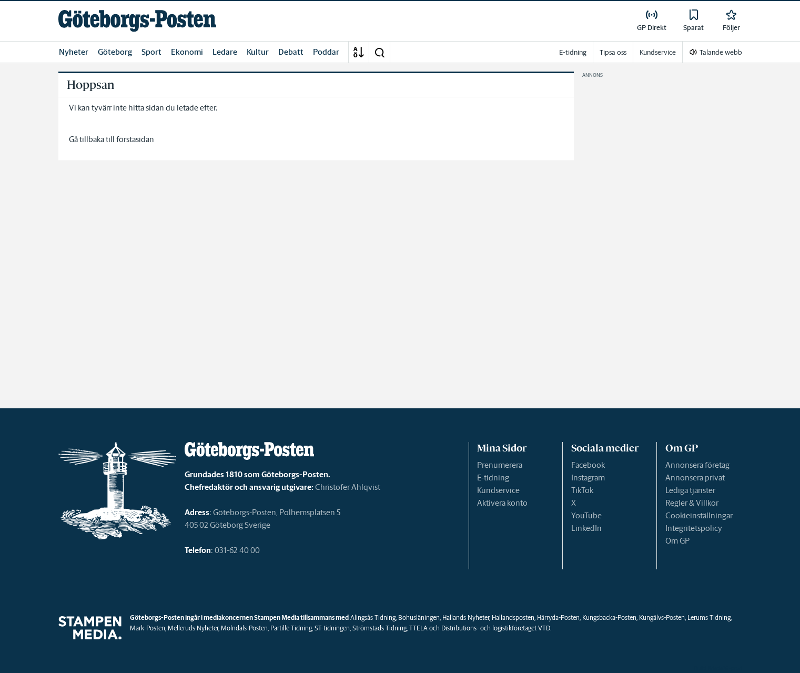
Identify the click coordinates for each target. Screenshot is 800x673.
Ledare (224, 52)
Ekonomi (187, 52)
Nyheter (73, 52)
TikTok (582, 490)
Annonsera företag (697, 465)
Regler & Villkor (691, 503)
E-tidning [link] (572, 52)
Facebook (588, 465)
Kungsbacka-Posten (609, 617)
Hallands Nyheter (465, 617)
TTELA (418, 628)
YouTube (586, 515)
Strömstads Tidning (379, 628)
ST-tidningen (332, 628)
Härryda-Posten (558, 617)
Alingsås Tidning (373, 617)
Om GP (677, 541)
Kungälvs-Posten (662, 617)
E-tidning (493, 478)
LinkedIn (586, 528)
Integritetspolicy (693, 528)
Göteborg (115, 52)
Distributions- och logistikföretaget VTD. (496, 628)
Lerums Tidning (709, 617)
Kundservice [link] (658, 52)
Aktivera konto (502, 503)
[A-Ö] (359, 52)
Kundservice (498, 490)
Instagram (588, 478)
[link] (137, 21)
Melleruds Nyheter (193, 628)
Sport (151, 52)
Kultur (258, 52)
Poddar (326, 52)
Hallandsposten (513, 617)
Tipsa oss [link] (613, 52)
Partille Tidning (291, 628)
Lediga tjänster (690, 490)
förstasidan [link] (135, 139)
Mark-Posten (147, 628)
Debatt (290, 52)
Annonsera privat (695, 478)
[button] (379, 52)
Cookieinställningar (699, 515)
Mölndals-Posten (244, 628)
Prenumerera (499, 465)
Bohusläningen (419, 617)
